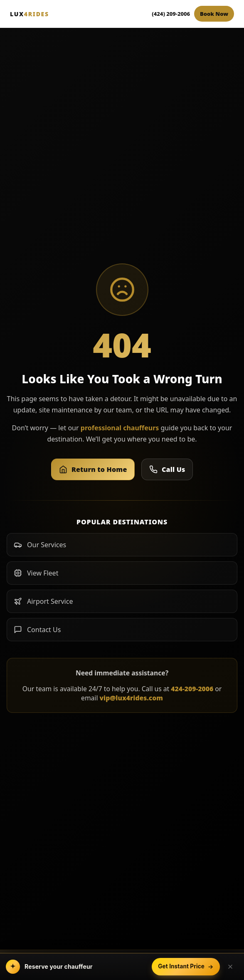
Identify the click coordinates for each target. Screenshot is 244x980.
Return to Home (93, 469)
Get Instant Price (186, 966)
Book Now (214, 13)
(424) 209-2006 (171, 13)
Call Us (167, 469)
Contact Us (37, 629)
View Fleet (36, 573)
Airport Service (43, 601)
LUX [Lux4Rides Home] (29, 14)
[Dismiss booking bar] (230, 967)
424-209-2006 (192, 688)
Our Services (40, 544)
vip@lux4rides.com (131, 697)
